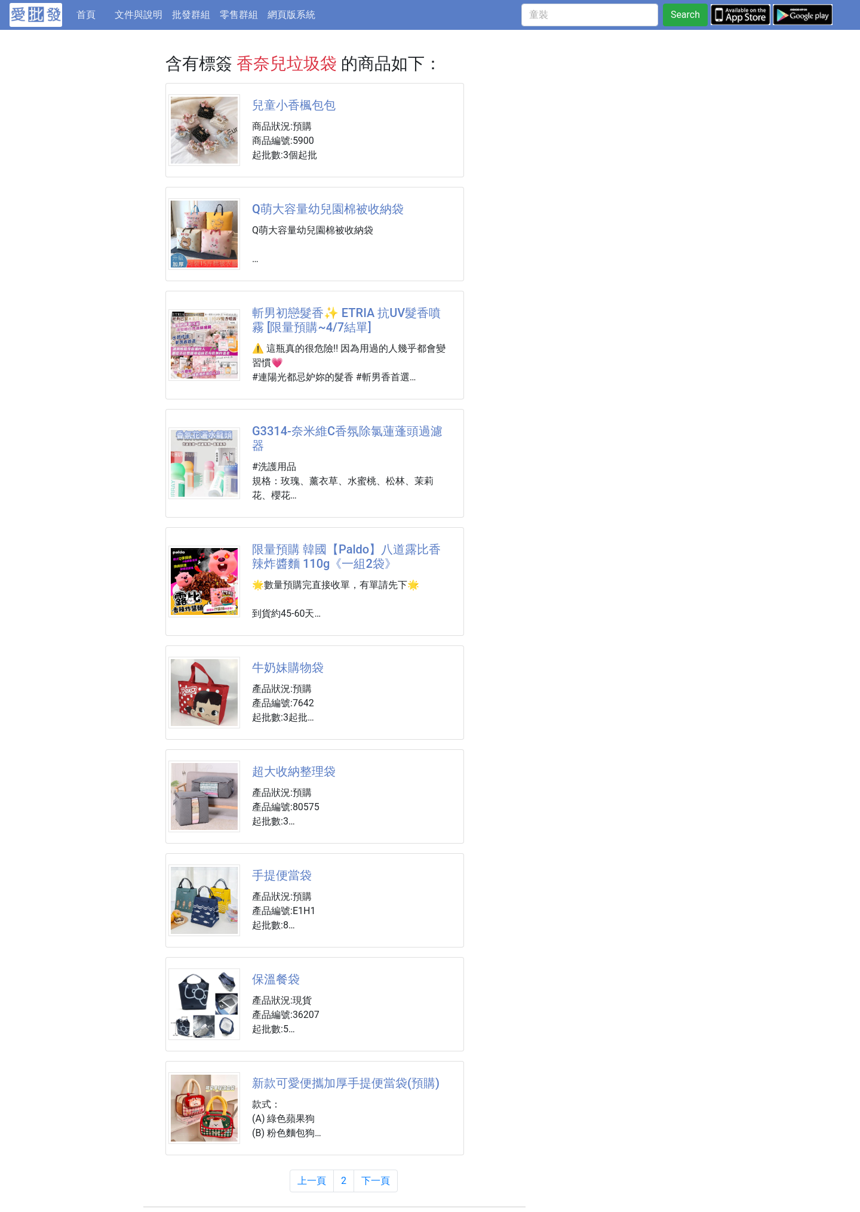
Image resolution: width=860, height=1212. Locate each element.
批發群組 (191, 14)
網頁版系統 (291, 14)
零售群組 (239, 14)
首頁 (93, 13)
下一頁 (375, 1180)
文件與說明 (138, 14)
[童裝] (589, 15)
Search (685, 14)
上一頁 (311, 1180)
